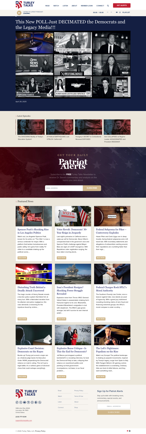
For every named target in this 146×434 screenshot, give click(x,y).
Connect (100, 6)
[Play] (19, 13)
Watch (56, 6)
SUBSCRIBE (114, 412)
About (74, 6)
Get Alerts (122, 5)
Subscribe (92, 188)
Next (132, 131)
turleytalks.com (26, 5)
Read (47, 6)
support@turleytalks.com (24, 420)
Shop (76, 407)
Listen (65, 6)
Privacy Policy (78, 391)
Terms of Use (78, 396)
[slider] (73, 16)
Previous (14, 131)
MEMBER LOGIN (87, 6)
